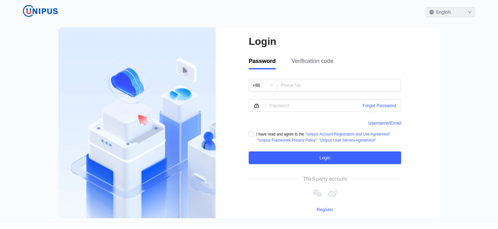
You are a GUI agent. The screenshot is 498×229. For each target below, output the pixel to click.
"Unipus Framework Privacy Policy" (287, 140)
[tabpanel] (325, 121)
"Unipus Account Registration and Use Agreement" (348, 134)
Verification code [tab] (312, 61)
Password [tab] (262, 61)
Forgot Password (379, 105)
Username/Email (384, 123)
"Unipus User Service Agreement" (347, 140)
